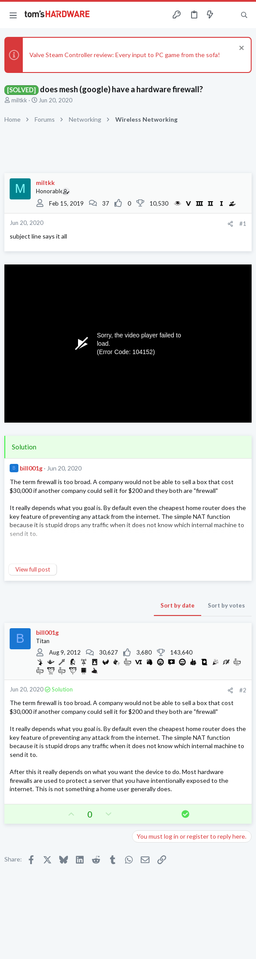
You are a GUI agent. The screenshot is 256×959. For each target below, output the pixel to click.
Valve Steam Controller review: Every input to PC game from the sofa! (124, 54)
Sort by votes (226, 605)
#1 (242, 223)
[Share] (230, 224)
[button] (13, 14)
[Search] (244, 15)
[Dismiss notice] (240, 49)
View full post (32, 569)
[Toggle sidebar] (227, 15)
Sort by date (177, 605)
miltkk (19, 100)
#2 (242, 690)
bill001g (31, 468)
